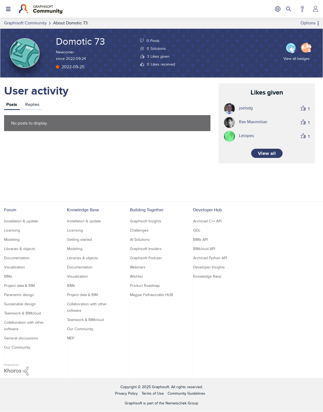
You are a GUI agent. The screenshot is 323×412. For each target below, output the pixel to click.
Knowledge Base (83, 210)
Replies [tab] (32, 104)
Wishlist (136, 276)
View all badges (296, 58)
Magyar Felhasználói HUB (151, 294)
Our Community (17, 347)
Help (302, 9)
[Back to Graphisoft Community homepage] (41, 9)
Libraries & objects (19, 248)
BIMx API (200, 239)
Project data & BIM (19, 285)
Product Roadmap (145, 285)
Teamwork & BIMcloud (22, 313)
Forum (10, 210)
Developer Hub (207, 210)
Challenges (139, 230)
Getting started (79, 239)
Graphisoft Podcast (146, 258)
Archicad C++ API (207, 221)
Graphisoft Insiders (146, 248)
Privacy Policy (126, 393)
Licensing (12, 230)
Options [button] (307, 23)
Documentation (17, 258)
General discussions (21, 338)
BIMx (8, 276)
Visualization (14, 267)
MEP (70, 338)
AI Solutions (140, 239)
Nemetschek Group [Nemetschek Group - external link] (181, 403)
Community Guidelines (186, 393)
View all (267, 153)
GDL (196, 230)
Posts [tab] (11, 104)
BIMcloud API (204, 248)
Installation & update (21, 221)
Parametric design (19, 294)
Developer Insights (209, 267)
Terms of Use (153, 393)
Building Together (147, 210)
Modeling (12, 239)
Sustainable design (20, 304)
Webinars (137, 267)
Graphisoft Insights (145, 221)
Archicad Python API (210, 258)
